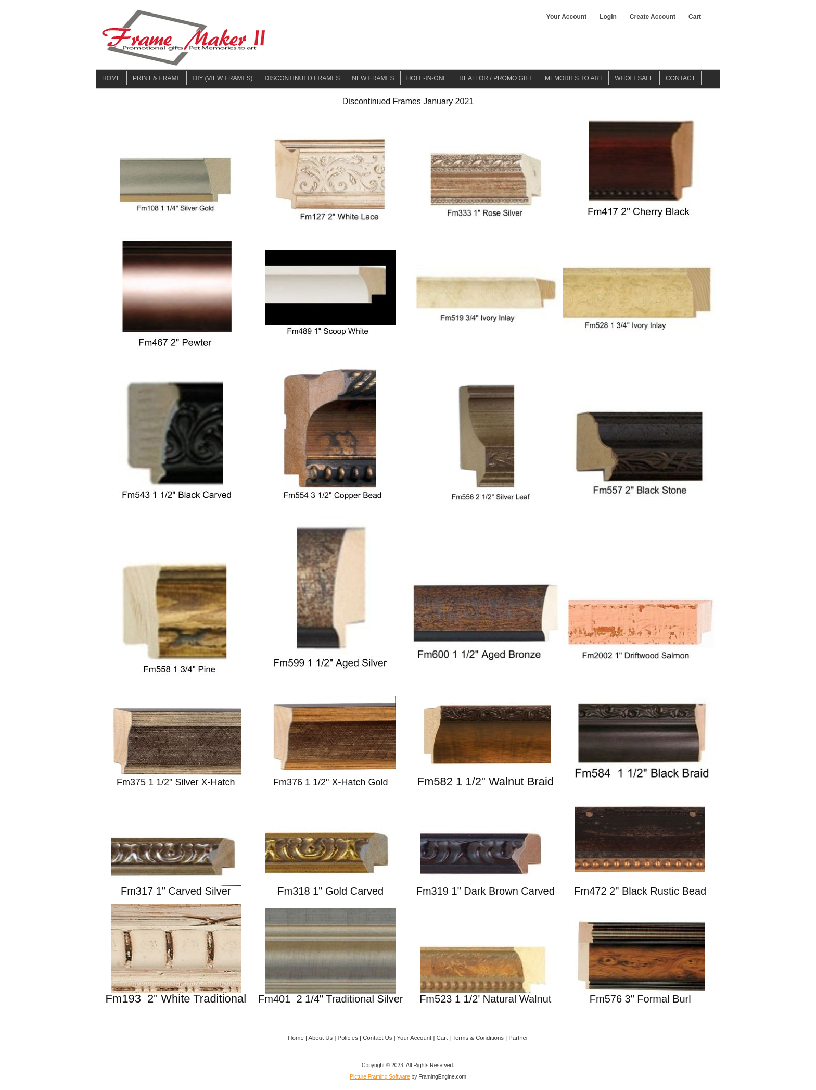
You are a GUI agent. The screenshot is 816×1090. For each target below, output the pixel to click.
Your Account (566, 16)
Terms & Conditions (478, 1038)
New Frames (373, 78)
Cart (694, 16)
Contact (680, 78)
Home (111, 78)
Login (608, 16)
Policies (348, 1038)
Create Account (652, 16)
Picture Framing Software (380, 1077)
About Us (320, 1038)
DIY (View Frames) (222, 78)
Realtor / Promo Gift (496, 78)
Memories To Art (574, 78)
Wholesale (634, 78)
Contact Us (377, 1038)
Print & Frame (157, 78)
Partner (518, 1038)
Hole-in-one (427, 78)
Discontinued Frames (302, 78)
